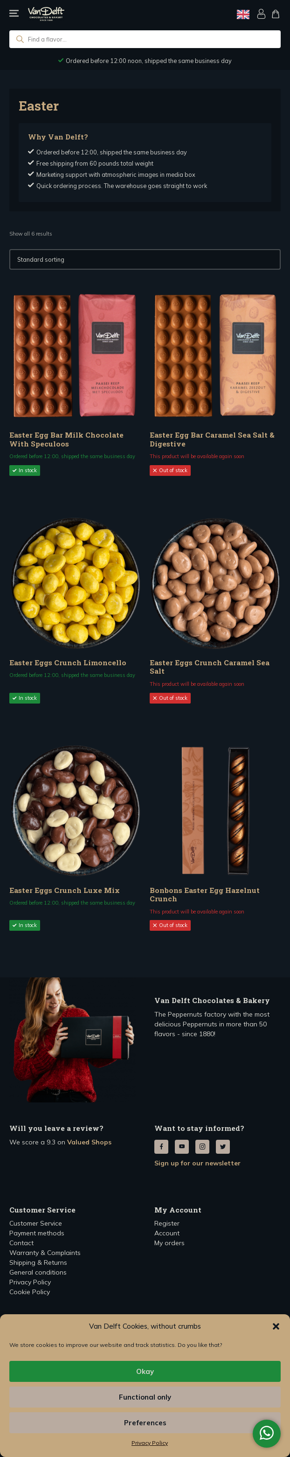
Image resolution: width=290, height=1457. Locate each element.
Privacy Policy (149, 1442)
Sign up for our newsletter (197, 1163)
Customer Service (35, 1223)
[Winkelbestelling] (145, 259)
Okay (145, 1371)
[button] (276, 1326)
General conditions (38, 1272)
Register (167, 1223)
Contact (21, 1243)
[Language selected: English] (243, 14)
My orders (169, 1243)
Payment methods (36, 1233)
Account (167, 1233)
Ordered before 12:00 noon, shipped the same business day (149, 60)
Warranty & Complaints (45, 1252)
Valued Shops (89, 1142)
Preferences (145, 1422)
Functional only (145, 1397)
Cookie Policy (29, 1292)
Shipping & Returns (38, 1262)
